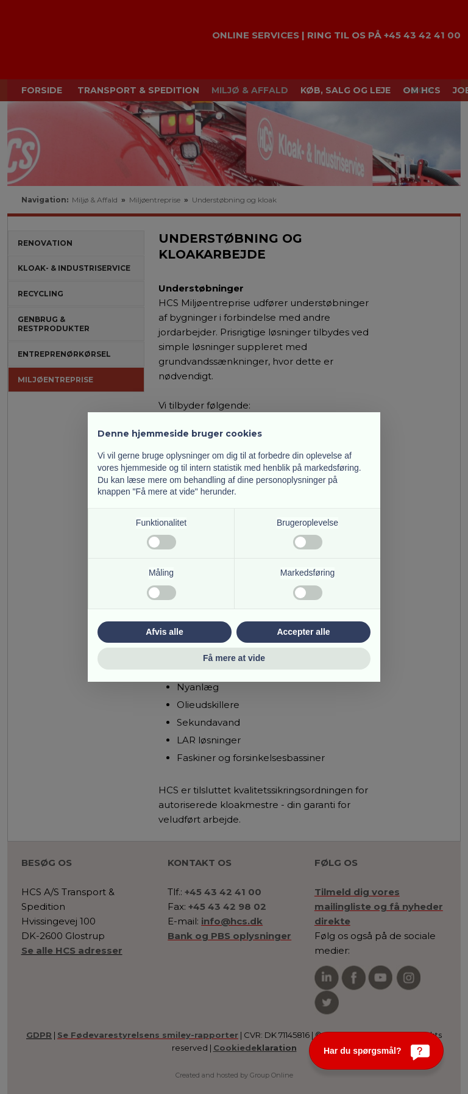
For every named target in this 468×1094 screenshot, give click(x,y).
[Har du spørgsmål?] (376, 1051)
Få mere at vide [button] (234, 658)
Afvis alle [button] (164, 632)
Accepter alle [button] (303, 632)
